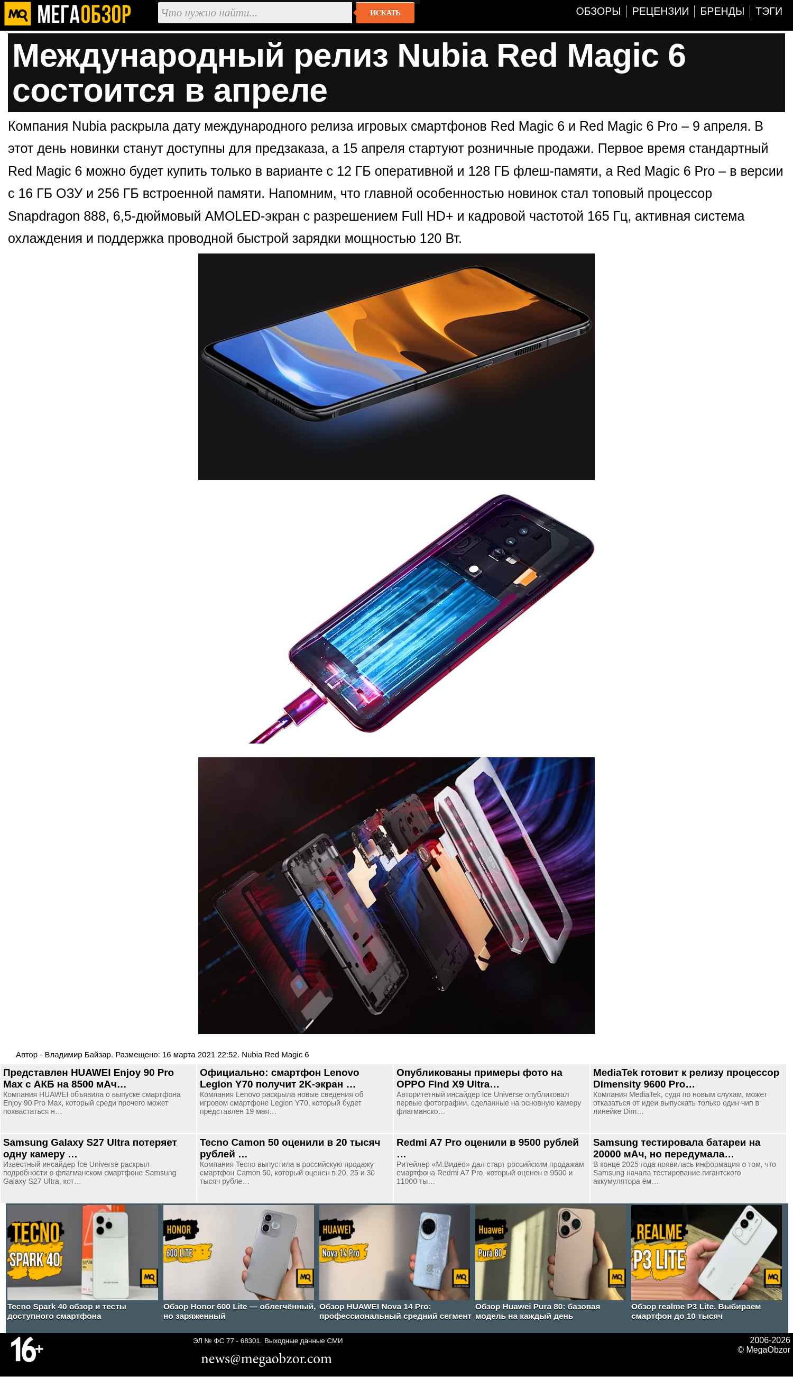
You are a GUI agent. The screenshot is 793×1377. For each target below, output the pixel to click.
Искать (385, 12)
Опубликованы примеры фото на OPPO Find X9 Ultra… (479, 1078)
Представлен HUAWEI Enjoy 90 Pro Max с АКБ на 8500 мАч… (88, 1078)
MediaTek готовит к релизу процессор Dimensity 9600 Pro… (686, 1078)
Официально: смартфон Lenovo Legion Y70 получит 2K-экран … (279, 1078)
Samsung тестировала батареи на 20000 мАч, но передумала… (677, 1148)
